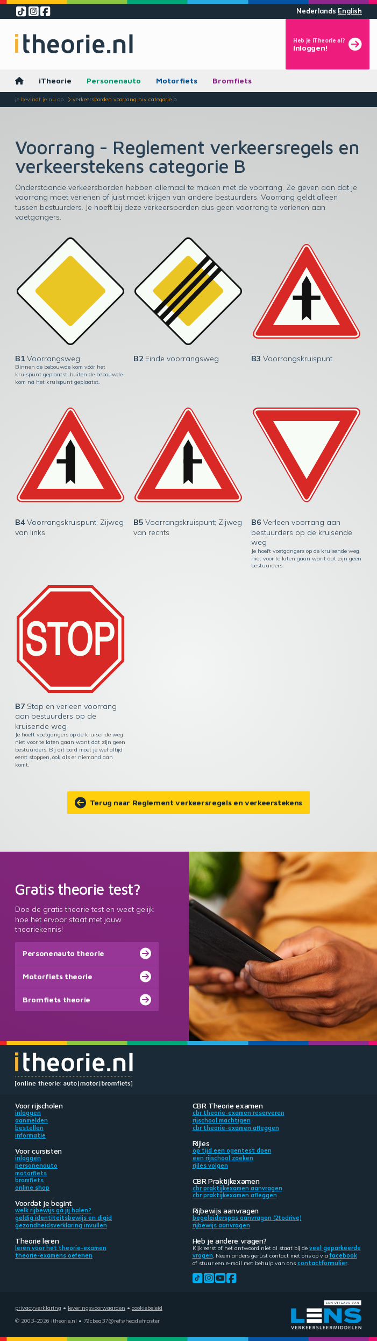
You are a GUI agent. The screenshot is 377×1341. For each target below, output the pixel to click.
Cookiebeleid (147, 1307)
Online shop (32, 1187)
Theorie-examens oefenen (54, 1255)
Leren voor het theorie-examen (60, 1248)
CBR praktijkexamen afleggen (235, 1195)
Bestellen (29, 1128)
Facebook (343, 1255)
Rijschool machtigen (222, 1120)
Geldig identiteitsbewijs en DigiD (63, 1217)
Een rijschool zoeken (223, 1158)
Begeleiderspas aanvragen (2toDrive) (247, 1217)
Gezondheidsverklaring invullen (61, 1225)
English (350, 11)
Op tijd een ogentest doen (232, 1150)
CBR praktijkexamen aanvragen (237, 1188)
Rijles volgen (210, 1165)
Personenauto (114, 80)
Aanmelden (31, 1120)
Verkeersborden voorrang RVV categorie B (124, 99)
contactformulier (322, 1263)
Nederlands (316, 11)
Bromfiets (232, 80)
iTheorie (55, 80)
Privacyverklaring (38, 1307)
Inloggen (28, 1113)
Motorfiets (176, 80)
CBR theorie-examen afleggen (236, 1128)
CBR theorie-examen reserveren (238, 1113)
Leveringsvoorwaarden (96, 1307)
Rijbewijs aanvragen (221, 1225)
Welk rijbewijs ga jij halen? (53, 1210)
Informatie (30, 1135)
